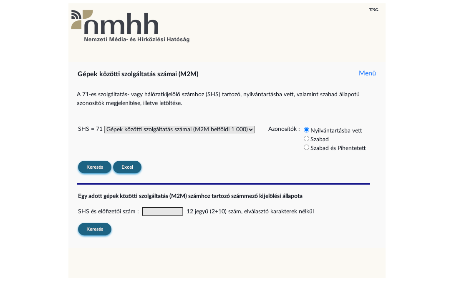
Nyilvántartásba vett (336, 131)
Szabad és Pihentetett (338, 148)
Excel (127, 167)
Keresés (94, 167)
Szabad (319, 139)
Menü (367, 73)
